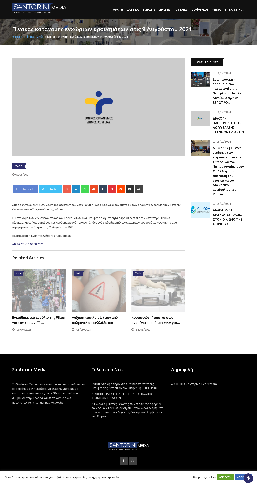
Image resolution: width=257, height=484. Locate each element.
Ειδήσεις (29, 36)
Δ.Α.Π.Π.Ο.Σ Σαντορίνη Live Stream (194, 384)
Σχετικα (133, 9)
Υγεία (40, 36)
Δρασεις (165, 9)
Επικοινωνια (234, 9)
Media (216, 9)
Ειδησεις (149, 9)
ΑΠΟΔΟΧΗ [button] (225, 477)
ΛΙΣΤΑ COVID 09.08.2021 (28, 244)
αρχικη (118, 9)
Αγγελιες (181, 9)
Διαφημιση (200, 9)
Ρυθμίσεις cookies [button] (204, 477)
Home (17, 36)
